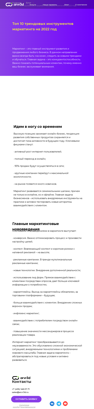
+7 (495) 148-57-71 (21, 389)
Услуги (33, 5)
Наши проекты (50, 5)
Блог (66, 5)
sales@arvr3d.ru (20, 392)
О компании (81, 5)
